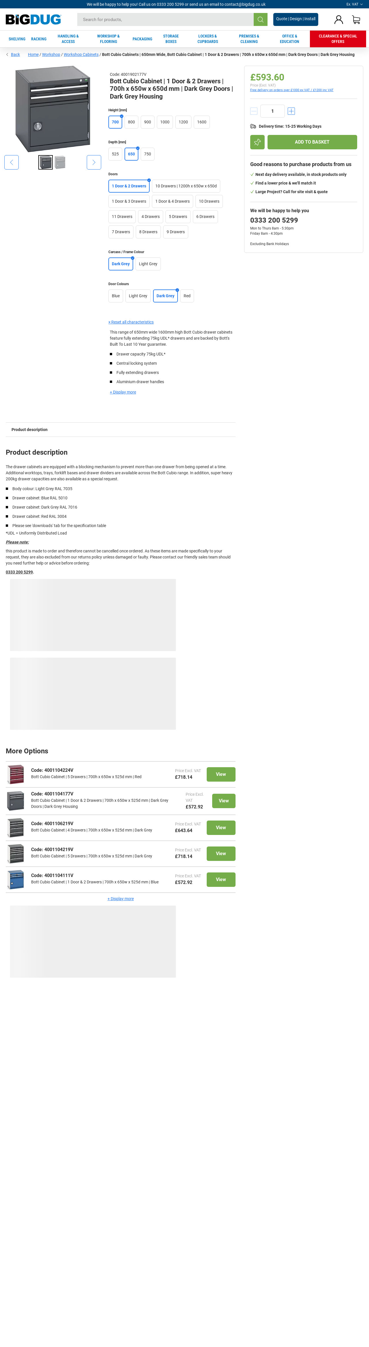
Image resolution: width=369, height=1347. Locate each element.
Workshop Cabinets (81, 54)
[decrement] (253, 111)
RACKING (38, 39)
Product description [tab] (30, 429)
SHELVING (17, 39)
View (221, 774)
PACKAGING (142, 39)
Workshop (51, 54)
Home (33, 54)
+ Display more (123, 392)
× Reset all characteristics (131, 322)
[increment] (291, 111)
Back (13, 54)
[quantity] (272, 111)
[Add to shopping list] (257, 142)
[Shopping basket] (356, 19)
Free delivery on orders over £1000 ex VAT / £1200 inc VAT (292, 90)
